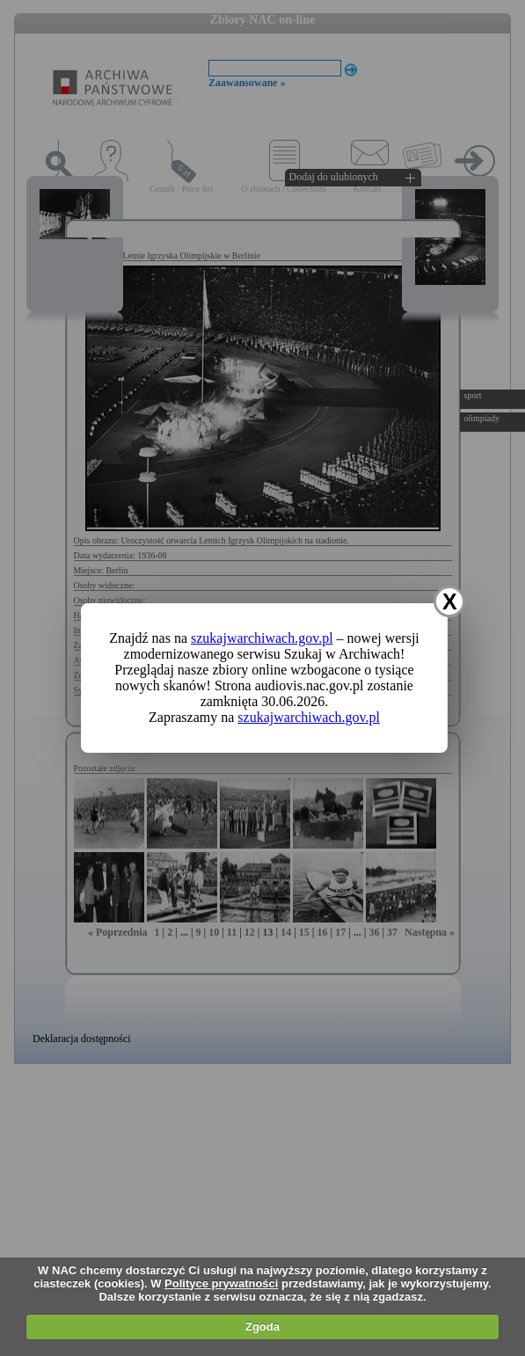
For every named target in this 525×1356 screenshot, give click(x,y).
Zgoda (262, 1326)
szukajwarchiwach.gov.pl (262, 638)
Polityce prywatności (221, 1283)
